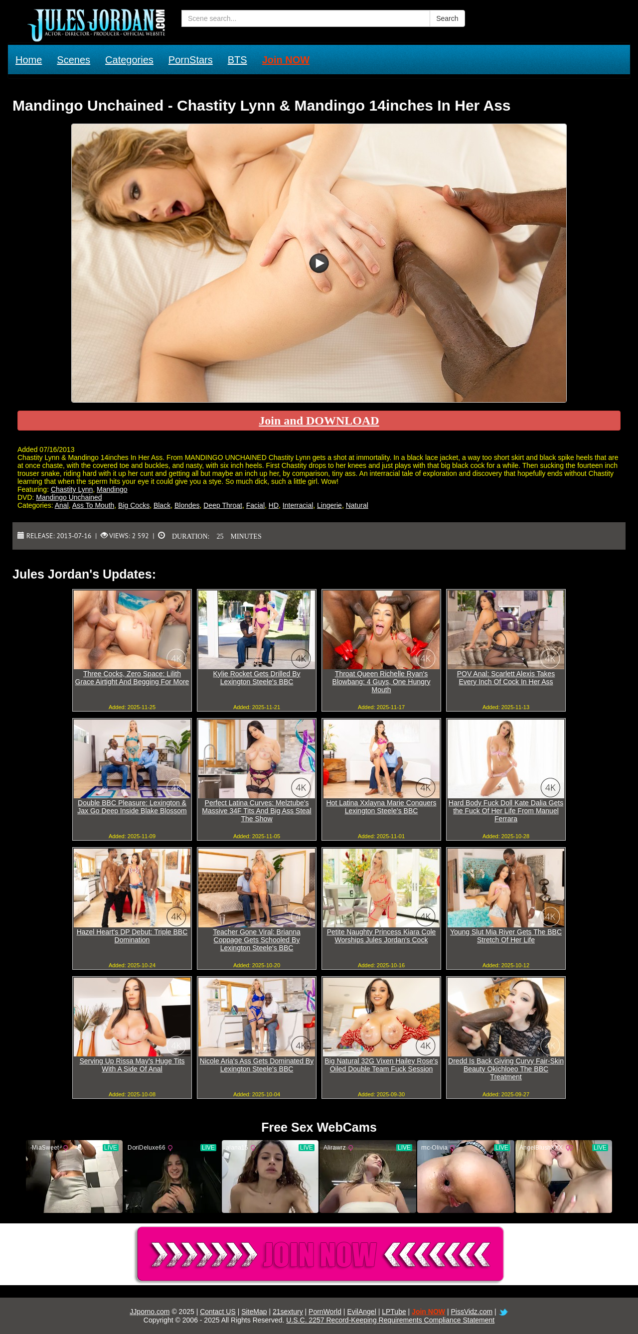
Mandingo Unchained (69, 497)
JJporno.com (149, 1312)
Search (447, 18)
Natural (357, 505)
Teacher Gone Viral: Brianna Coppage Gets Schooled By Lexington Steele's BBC (257, 940)
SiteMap (254, 1312)
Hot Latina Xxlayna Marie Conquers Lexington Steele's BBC (381, 807)
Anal (62, 505)
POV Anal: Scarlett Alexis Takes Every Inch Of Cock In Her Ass (506, 678)
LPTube (394, 1312)
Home (28, 59)
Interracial (298, 505)
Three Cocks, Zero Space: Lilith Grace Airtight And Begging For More (132, 678)
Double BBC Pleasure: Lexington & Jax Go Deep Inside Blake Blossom (131, 807)
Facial (255, 505)
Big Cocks (134, 505)
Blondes (187, 505)
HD (274, 505)
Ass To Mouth (93, 505)
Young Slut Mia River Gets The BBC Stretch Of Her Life (506, 936)
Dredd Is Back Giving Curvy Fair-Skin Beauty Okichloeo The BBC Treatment (506, 1069)
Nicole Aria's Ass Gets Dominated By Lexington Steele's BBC (257, 1065)
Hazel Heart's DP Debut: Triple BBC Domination (132, 936)
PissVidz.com (471, 1312)
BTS (237, 59)
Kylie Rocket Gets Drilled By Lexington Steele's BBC (256, 678)
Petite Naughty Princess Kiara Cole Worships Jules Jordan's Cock (381, 936)
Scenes (73, 59)
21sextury (288, 1312)
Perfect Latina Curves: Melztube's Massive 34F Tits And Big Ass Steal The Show (256, 811)
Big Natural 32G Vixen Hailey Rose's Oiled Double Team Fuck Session (381, 1065)
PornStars (190, 59)
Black (162, 505)
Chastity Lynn (72, 489)
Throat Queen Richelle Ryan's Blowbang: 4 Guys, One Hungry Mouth (381, 682)
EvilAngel (361, 1312)
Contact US (218, 1312)
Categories (129, 59)
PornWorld (325, 1312)
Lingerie (329, 505)
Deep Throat (222, 505)
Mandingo (112, 489)
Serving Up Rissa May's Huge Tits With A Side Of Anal (131, 1065)
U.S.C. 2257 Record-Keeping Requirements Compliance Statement (390, 1320)
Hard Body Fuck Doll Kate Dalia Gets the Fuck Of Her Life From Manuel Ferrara (506, 811)
